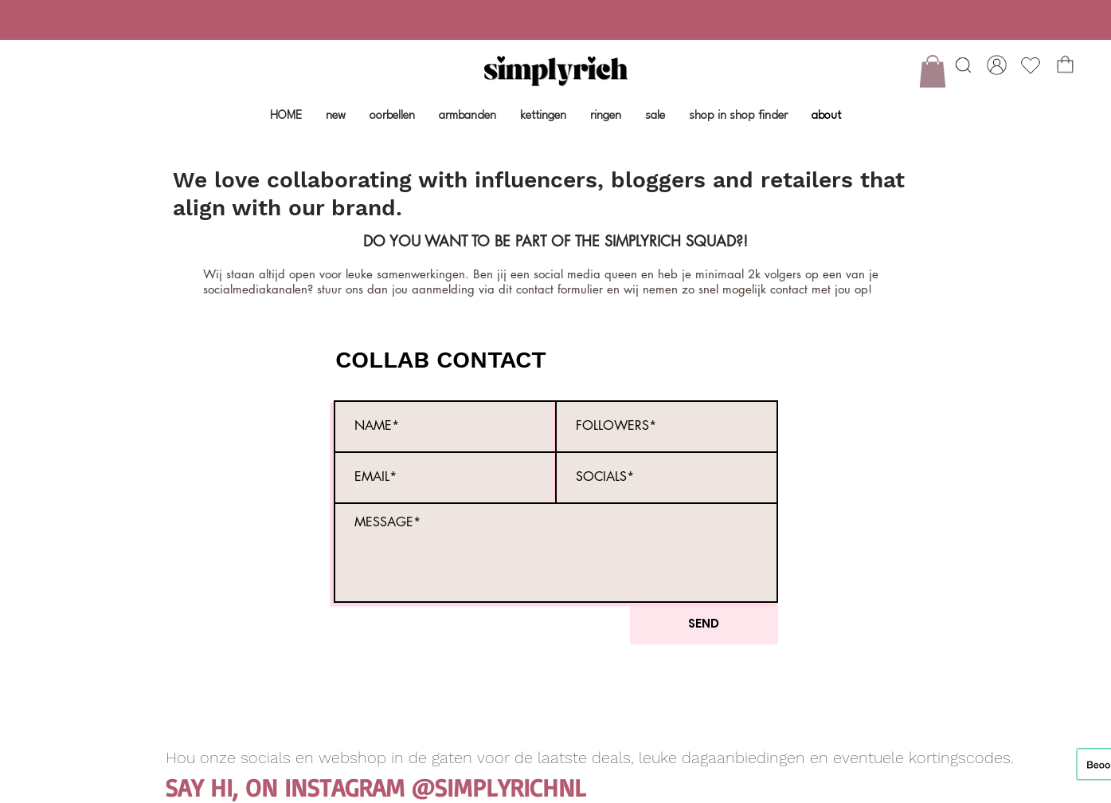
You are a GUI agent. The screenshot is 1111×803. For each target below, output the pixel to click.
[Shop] (996, 65)
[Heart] (963, 65)
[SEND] (704, 623)
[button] (932, 71)
